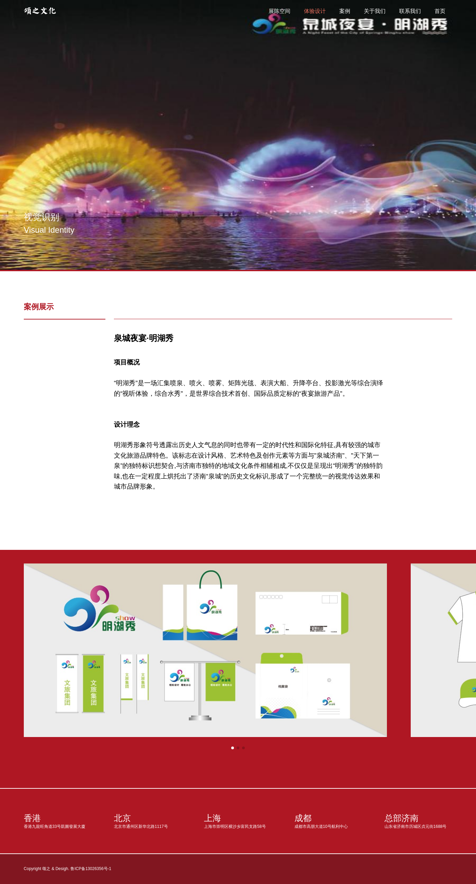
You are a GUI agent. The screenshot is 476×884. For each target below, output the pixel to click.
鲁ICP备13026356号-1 (90, 868)
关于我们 (375, 11)
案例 (344, 11)
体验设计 (315, 11)
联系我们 (410, 11)
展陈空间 (279, 11)
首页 (440, 11)
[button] (232, 748)
